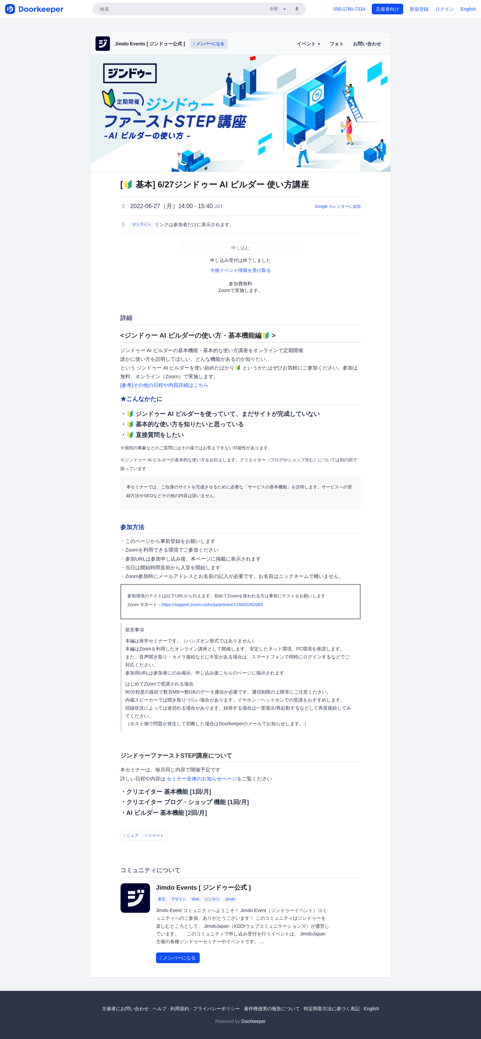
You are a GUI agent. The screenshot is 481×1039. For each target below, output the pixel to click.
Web (195, 899)
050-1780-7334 (349, 9)
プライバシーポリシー (216, 1008)
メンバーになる (208, 43)
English (468, 9)
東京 (161, 899)
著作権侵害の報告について (272, 1008)
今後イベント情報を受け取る (240, 270)
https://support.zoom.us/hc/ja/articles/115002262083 (212, 604)
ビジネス (212, 899)
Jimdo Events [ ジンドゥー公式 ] (150, 43)
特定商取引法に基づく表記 (332, 1008)
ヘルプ (160, 1008)
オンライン (142, 224)
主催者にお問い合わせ (125, 1008)
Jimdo (230, 899)
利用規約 (179, 1008)
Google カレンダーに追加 (338, 206)
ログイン (444, 9)
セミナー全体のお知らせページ (202, 778)
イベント (308, 43)
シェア (131, 835)
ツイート (155, 835)
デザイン (178, 899)
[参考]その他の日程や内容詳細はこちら (164, 385)
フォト (337, 43)
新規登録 (419, 9)
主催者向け (387, 9)
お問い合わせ (367, 43)
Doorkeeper (253, 1021)
